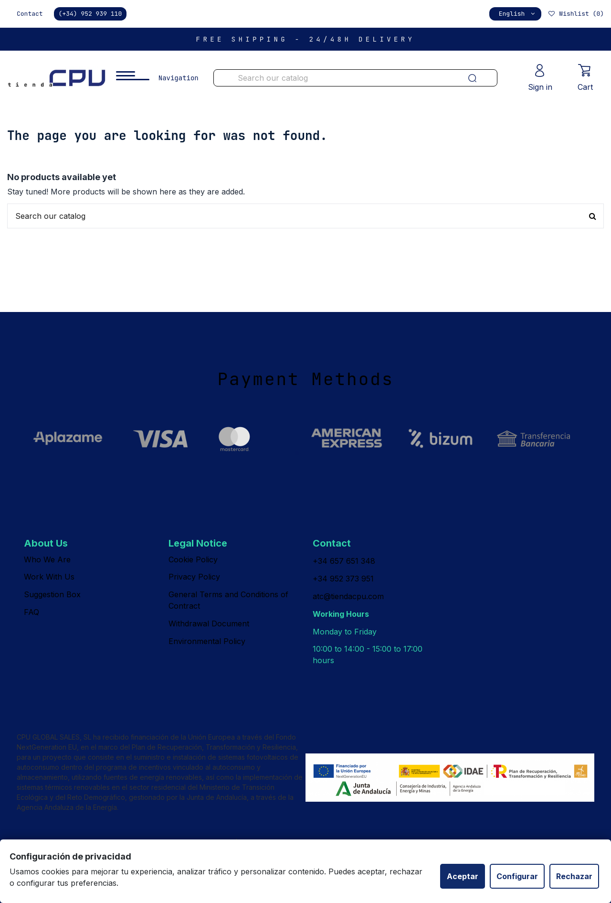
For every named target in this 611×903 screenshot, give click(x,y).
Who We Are (47, 559)
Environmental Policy (207, 641)
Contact (30, 14)
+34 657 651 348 (344, 561)
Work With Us (49, 576)
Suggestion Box (52, 594)
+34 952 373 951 (343, 578)
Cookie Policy (193, 559)
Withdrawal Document (209, 623)
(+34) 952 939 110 (90, 14)
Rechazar (574, 876)
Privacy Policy (194, 576)
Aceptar (462, 876)
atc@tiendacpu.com (348, 596)
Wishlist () (576, 14)
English (518, 14)
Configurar (517, 876)
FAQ (31, 612)
